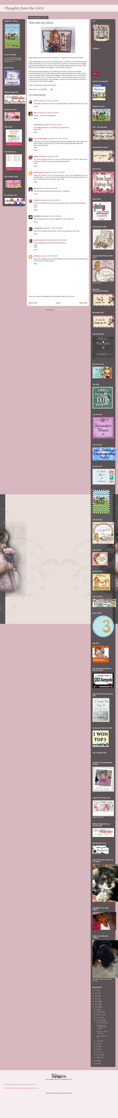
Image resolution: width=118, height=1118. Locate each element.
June (98, 1046)
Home (58, 303)
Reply (35, 106)
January (99, 1057)
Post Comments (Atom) (62, 310)
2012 (96, 1007)
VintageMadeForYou (65, 1079)
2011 (96, 1009)
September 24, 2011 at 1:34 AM (52, 125)
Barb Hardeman (39, 172)
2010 (96, 1061)
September (100, 1020)
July (97, 1044)
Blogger (69, 1093)
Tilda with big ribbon (102, 1022)
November (99, 1014)
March (98, 1052)
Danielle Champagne (41, 138)
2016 (96, 996)
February (99, 1054)
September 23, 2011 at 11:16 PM (48, 101)
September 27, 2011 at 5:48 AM (51, 216)
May (97, 1049)
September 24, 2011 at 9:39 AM (54, 172)
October (99, 1017)
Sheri (35, 101)
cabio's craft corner (40, 240)
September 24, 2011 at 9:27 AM (48, 156)
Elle (35, 188)
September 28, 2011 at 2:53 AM (57, 240)
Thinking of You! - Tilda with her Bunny (101, 1027)
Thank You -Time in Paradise (102, 1032)
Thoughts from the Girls (24, 8)
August (98, 1041)
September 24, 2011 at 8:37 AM (58, 138)
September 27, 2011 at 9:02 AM (52, 228)
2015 (96, 999)
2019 (96, 990)
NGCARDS (37, 216)
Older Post (83, 303)
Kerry (35, 113)
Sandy (36, 156)
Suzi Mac (37, 200)
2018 (96, 993)
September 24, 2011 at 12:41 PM (47, 188)
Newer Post (33, 303)
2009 (96, 1063)
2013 (96, 1004)
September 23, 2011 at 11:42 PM (48, 113)
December (99, 1012)
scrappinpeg (38, 228)
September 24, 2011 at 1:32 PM (50, 200)
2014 (96, 1001)
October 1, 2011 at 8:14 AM (49, 256)
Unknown (37, 256)
